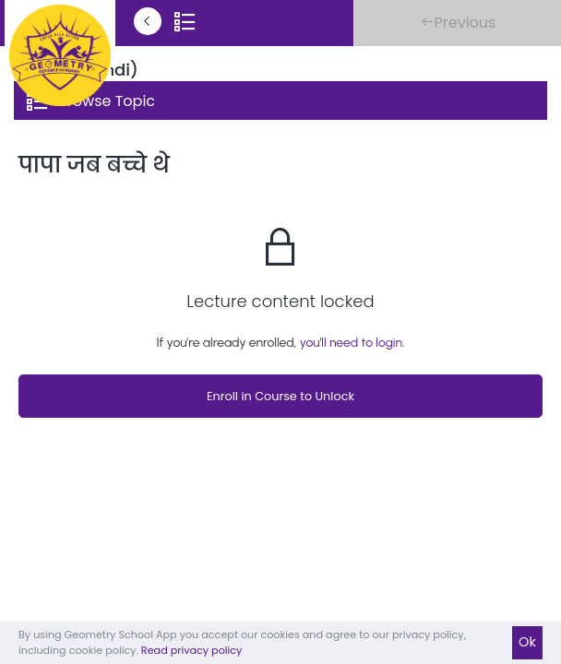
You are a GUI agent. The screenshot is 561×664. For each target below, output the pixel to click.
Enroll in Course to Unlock (280, 396)
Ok (527, 642)
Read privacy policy (192, 650)
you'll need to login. (352, 342)
